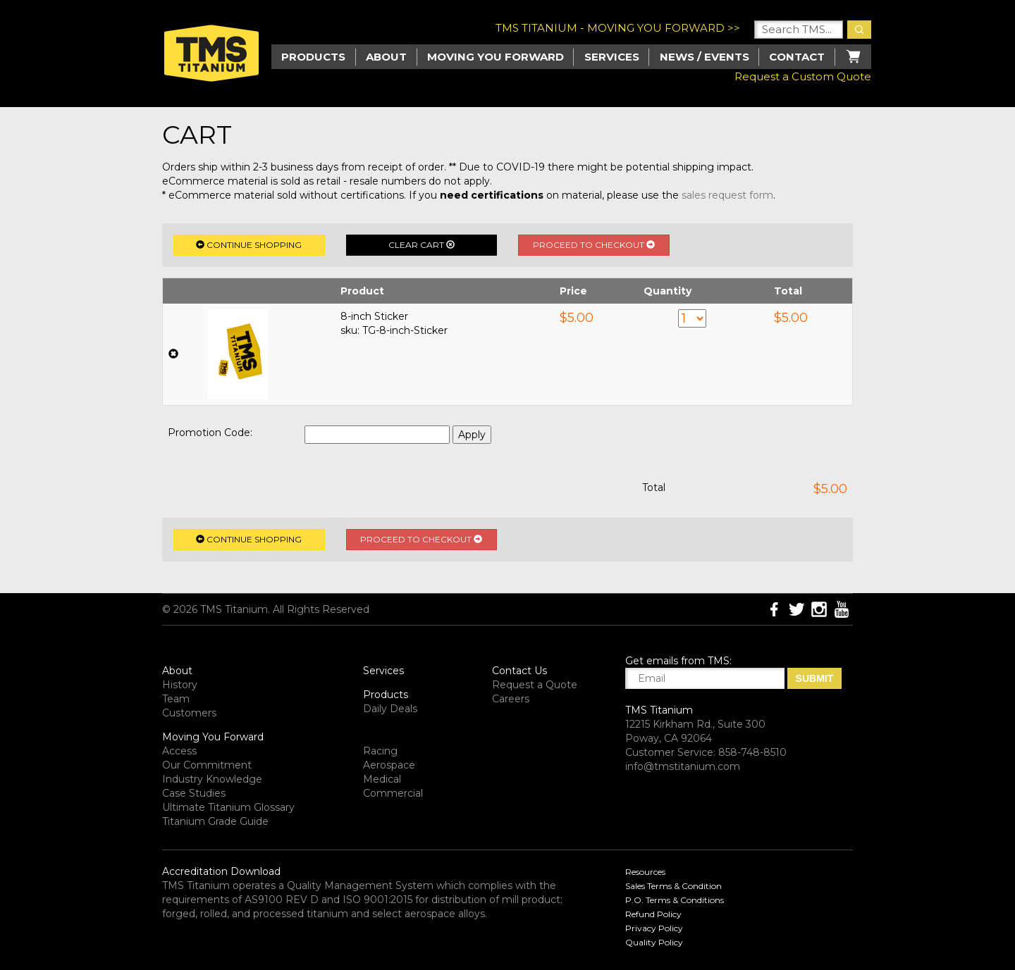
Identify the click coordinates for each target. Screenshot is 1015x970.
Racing (380, 751)
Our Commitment (207, 765)
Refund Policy (653, 914)
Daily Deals (390, 708)
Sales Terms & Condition (673, 886)
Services (611, 56)
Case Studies (194, 793)
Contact (797, 56)
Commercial (393, 793)
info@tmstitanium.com (682, 766)
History (179, 684)
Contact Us (519, 670)
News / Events (704, 56)
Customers (189, 713)
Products (385, 694)
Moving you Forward (495, 56)
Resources (645, 871)
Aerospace (389, 765)
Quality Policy (654, 942)
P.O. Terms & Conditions (674, 900)
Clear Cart (421, 245)
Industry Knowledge (212, 779)
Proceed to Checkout (594, 245)
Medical (382, 779)
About (386, 56)
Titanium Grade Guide (215, 821)
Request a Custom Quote (802, 76)
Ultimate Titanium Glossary (228, 807)
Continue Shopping (249, 245)
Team (176, 698)
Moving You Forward (213, 736)
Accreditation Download (221, 871)
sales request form (727, 195)
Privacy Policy (654, 928)
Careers (510, 698)
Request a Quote (534, 684)
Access (179, 751)
